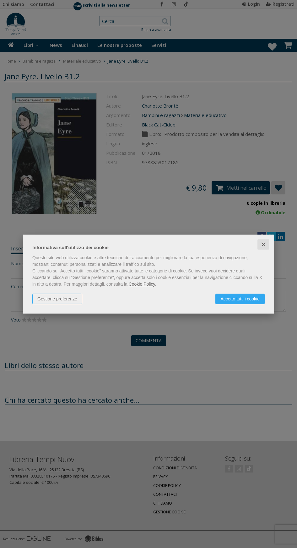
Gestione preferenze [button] (57, 298)
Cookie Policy (142, 283)
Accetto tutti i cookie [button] (240, 298)
